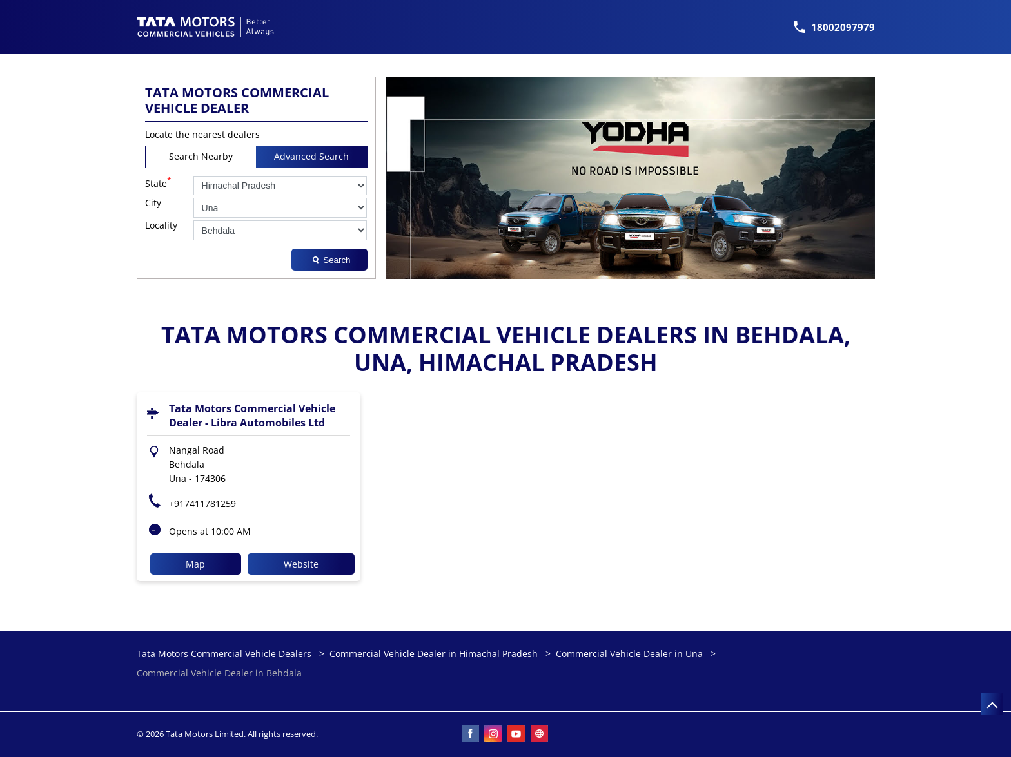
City (153, 203)
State (158, 182)
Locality (161, 225)
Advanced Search (311, 156)
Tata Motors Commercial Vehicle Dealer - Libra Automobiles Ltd (252, 415)
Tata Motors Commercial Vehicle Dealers (225, 653)
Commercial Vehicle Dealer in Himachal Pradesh (433, 653)
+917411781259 (202, 503)
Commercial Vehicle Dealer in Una (629, 653)
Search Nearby (201, 156)
